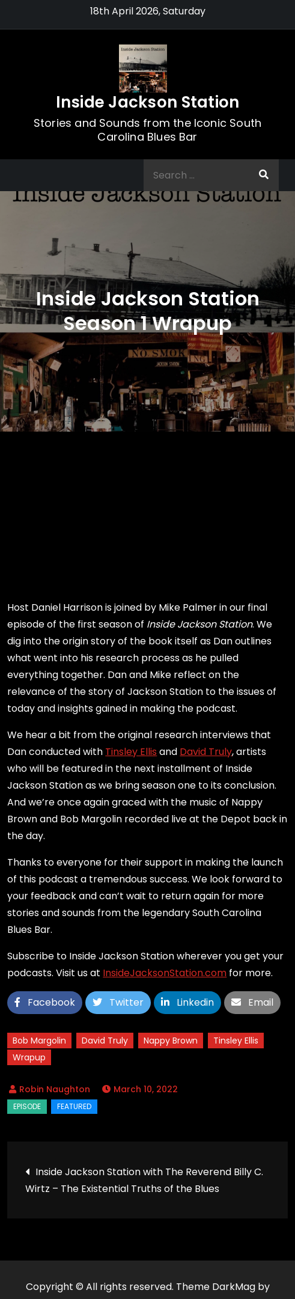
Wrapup (29, 1057)
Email (252, 1002)
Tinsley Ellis (131, 752)
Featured (74, 1106)
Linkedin (187, 1002)
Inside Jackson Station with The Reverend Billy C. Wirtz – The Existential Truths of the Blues (144, 1180)
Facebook (44, 1002)
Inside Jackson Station (148, 102)
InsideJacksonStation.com (165, 973)
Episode (27, 1106)
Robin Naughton (54, 1089)
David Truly (206, 752)
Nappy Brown (171, 1041)
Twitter (118, 1002)
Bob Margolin (39, 1041)
